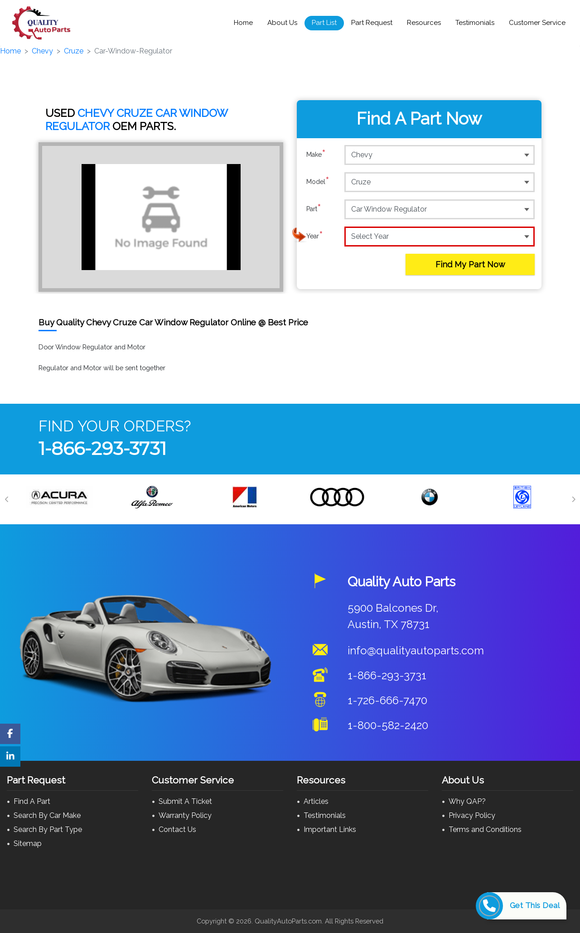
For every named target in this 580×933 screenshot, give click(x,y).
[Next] (573, 499)
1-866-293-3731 (102, 448)
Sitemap (28, 843)
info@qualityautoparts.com (416, 650)
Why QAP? (467, 801)
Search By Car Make (47, 815)
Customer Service (537, 23)
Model (317, 181)
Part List (324, 23)
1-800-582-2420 (388, 725)
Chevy (42, 51)
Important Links (330, 829)
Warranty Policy (185, 815)
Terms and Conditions (485, 829)
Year (314, 236)
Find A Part (32, 801)
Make (316, 154)
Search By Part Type (48, 829)
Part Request (371, 23)
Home (243, 23)
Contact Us (177, 829)
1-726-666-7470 (387, 700)
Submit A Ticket (185, 801)
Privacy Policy (472, 815)
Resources (424, 23)
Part (313, 208)
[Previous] (6, 499)
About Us (282, 23)
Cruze (73, 51)
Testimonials (474, 23)
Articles (316, 801)
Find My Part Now (470, 264)
